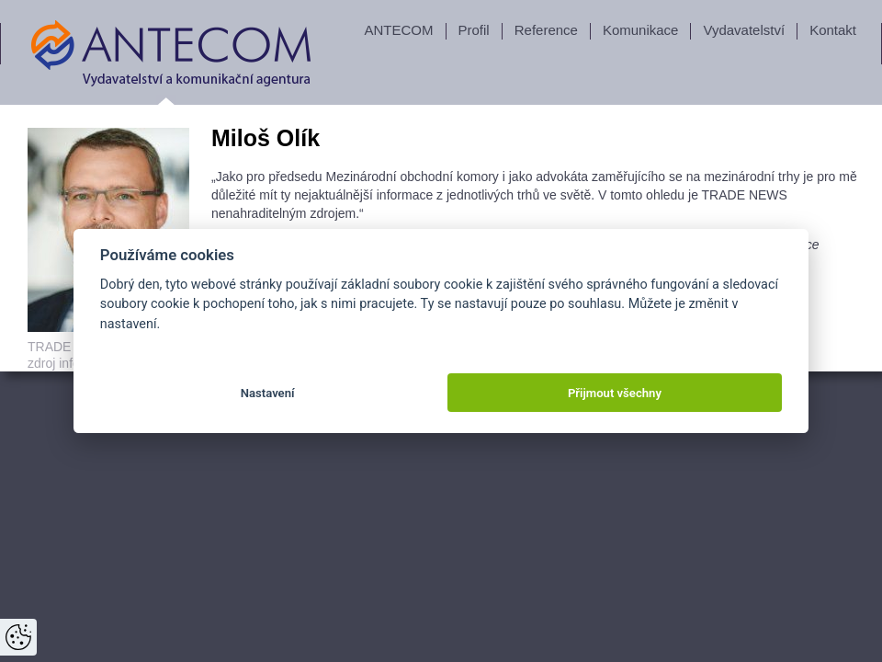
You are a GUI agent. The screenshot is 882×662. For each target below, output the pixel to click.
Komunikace (641, 30)
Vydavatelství (744, 30)
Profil (474, 30)
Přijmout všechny (615, 393)
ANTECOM (399, 30)
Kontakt (832, 30)
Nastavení (268, 393)
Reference (546, 30)
